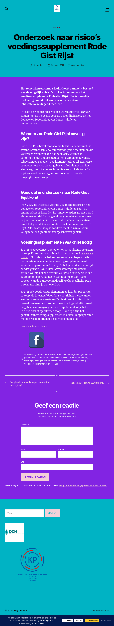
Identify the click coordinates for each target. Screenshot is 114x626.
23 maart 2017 (57, 69)
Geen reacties (77, 69)
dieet (65, 362)
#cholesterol (30, 362)
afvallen (40, 362)
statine (58, 368)
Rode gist (50, 368)
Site (22, 470)
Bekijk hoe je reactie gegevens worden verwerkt (83, 494)
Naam (24, 458)
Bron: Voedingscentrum (35, 334)
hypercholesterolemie (65, 365)
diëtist (79, 362)
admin (41, 69)
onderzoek (29, 368)
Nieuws (57, 32)
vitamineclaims (82, 368)
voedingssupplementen (44, 371)
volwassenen (62, 371)
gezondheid (29, 365)
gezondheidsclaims (45, 365)
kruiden (87, 365)
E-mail (61, 458)
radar (37, 368)
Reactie (25, 433)
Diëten (72, 362)
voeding (28, 371)
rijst (43, 368)
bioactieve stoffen (32, 261)
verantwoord (68, 368)
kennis (79, 365)
